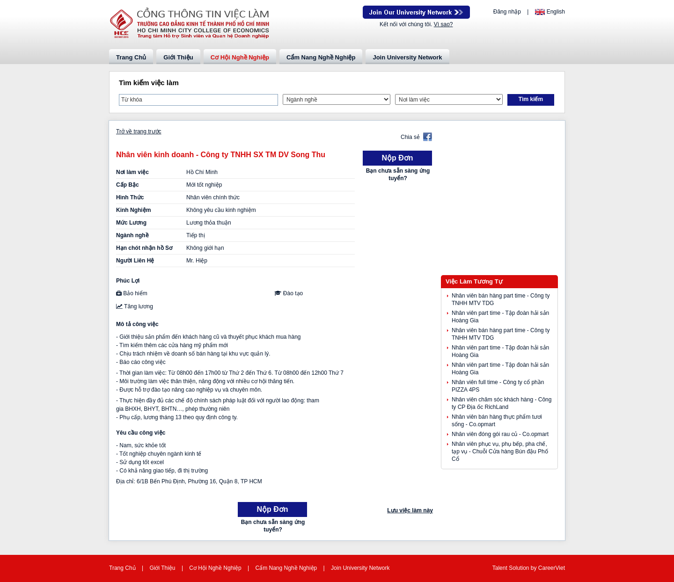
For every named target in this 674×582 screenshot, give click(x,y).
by (534, 568)
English (556, 11)
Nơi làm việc (132, 172)
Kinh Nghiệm (133, 210)
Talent (500, 568)
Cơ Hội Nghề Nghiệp (240, 57)
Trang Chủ (131, 57)
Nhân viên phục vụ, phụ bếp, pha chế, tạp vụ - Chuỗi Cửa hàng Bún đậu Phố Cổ (500, 451)
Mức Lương (131, 222)
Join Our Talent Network (416, 12)
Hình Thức (130, 197)
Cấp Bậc (127, 185)
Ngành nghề (132, 235)
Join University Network (407, 57)
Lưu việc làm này (410, 510)
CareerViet (551, 568)
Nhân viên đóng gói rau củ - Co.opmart (500, 434)
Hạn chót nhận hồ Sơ (144, 248)
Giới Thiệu (178, 57)
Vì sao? (443, 24)
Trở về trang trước (138, 131)
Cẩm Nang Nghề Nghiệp (320, 57)
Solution (520, 568)
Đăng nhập (507, 11)
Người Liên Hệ (135, 260)
